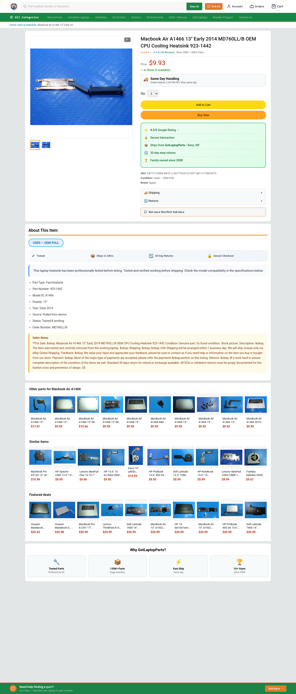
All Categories (24, 17)
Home (13, 25)
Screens (136, 17)
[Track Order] (257, 6)
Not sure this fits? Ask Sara (164, 212)
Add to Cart (203, 104)
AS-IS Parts (118, 17)
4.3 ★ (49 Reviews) (164, 52)
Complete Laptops (79, 17)
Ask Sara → (275, 688)
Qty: (143, 93)
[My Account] (234, 6)
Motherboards (155, 17)
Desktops (100, 17)
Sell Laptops (200, 17)
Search (194, 6)
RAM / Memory (178, 17)
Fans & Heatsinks (27, 25)
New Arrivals (54, 17)
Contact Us (245, 17)
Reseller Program (223, 17)
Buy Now (203, 115)
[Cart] (277, 6)
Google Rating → (165, 130)
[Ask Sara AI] (214, 6)
